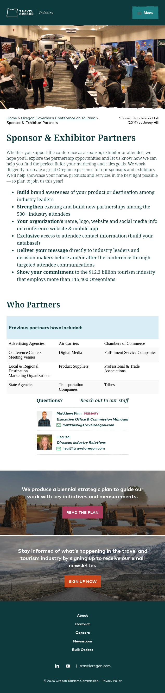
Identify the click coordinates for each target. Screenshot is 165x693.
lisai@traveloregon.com (83, 448)
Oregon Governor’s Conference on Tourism (58, 118)
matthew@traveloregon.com (88, 425)
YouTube (68, 666)
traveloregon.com (93, 665)
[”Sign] (82, 568)
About (82, 615)
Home (12, 118)
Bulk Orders (82, 649)
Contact (82, 624)
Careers (82, 632)
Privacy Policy (111, 681)
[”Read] (82, 503)
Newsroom (82, 641)
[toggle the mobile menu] (145, 12)
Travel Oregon (30, 12)
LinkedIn (57, 665)
